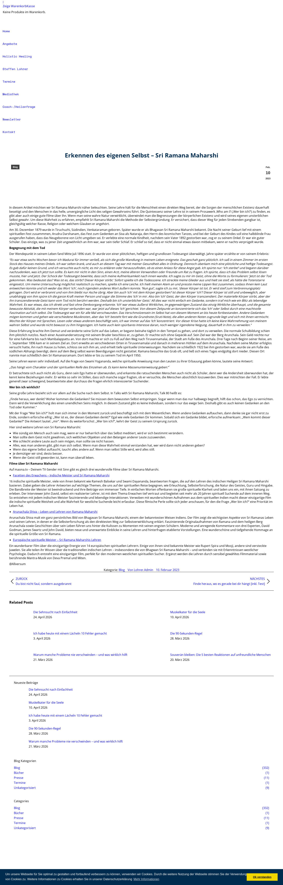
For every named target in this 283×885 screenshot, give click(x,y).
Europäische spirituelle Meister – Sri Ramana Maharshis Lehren (57, 540)
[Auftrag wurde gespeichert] (19, 618)
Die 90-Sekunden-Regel (186, 633)
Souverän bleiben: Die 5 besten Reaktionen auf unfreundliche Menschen (220, 655)
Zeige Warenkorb (15, 6)
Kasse (31, 6)
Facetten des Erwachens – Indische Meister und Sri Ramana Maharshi (61, 475)
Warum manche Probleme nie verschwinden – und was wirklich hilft (80, 655)
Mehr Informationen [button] (146, 879)
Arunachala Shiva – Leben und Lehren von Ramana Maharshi (55, 512)
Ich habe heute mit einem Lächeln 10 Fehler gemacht (70, 633)
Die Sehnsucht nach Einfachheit (55, 612)
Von (140, 570)
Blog (15, 167)
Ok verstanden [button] (262, 877)
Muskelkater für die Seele (187, 612)
